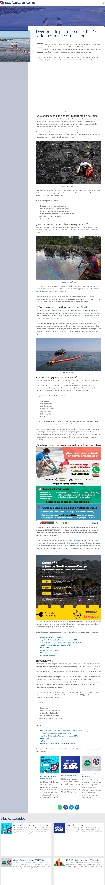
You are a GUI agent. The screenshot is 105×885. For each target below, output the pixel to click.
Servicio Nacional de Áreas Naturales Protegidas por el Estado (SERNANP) (66, 642)
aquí (86, 302)
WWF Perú (43, 653)
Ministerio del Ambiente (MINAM (51, 637)
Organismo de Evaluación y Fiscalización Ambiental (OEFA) (60, 640)
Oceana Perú (44, 647)
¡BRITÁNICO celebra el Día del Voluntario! (84, 860)
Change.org (77, 540)
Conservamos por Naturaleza (50, 650)
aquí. (99, 543)
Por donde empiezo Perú (48, 655)
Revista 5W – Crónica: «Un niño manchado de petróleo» (59, 743)
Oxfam (42, 741)
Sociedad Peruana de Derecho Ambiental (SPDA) (57, 645)
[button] (104, 2)
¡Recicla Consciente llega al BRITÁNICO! (30, 860)
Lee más (56, 797)
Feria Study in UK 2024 (69, 776)
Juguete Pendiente (70, 546)
